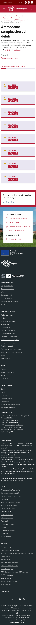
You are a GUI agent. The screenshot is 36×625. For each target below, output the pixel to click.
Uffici (2, 292)
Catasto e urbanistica (8, 330)
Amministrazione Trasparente (14, 16)
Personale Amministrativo (9, 301)
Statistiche (4, 533)
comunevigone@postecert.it (14, 425)
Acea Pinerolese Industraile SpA (11, 562)
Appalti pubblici (6, 324)
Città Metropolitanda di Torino (10, 550)
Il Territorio (4, 395)
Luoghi (3, 392)
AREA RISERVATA (17, 622)
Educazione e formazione (9, 337)
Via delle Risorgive (7, 569)
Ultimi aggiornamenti (7, 530)
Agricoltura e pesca (7, 315)
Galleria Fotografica (7, 398)
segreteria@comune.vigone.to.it (15, 427)
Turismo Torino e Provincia (9, 581)
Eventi (3, 389)
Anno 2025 (12, 176)
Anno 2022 (12, 137)
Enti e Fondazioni (6, 298)
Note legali (4, 521)
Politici (3, 304)
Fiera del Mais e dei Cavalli (9, 566)
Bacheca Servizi (6, 511)
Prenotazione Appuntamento (10, 502)
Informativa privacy (7, 518)
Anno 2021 (12, 124)
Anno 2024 (12, 163)
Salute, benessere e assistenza (11, 349)
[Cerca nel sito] (31, 8)
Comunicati (4, 378)
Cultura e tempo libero (8, 333)
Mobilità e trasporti (7, 346)
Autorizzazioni (5, 327)
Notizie (3, 369)
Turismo (3, 355)
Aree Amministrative (7, 289)
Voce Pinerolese (6, 578)
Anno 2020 (12, 111)
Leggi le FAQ (5, 499)
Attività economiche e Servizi (10, 404)
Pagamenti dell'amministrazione (12, 18)
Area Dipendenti (6, 584)
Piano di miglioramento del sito (11, 496)
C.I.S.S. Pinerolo (6, 556)
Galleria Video (5, 401)
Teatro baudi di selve (7, 372)
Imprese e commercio (8, 343)
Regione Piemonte (7, 547)
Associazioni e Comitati (8, 407)
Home (3, 16)
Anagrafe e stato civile (8, 321)
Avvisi (3, 375)
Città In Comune (26, 610)
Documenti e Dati (6, 295)
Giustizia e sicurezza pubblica (10, 340)
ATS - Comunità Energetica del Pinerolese (14, 572)
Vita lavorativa (5, 358)
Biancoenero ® (19, 617)
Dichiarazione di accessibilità (10, 493)
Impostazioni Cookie (7, 524)
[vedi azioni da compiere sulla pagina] (16, 50)
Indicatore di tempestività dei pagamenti (14, 20)
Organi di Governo (7, 286)
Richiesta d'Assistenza (8, 508)
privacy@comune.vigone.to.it (14, 480)
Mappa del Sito (6, 536)
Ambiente (4, 318)
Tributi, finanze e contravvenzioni (11, 352)
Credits (3, 527)
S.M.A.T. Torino (5, 559)
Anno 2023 (12, 150)
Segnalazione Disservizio (9, 505)
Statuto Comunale (7, 515)
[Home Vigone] (17, 8)
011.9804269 (8, 418)
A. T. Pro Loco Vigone (7, 575)
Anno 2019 (12, 98)
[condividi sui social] (5, 50)
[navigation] (4, 8)
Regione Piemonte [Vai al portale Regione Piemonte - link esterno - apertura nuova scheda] (7, 2)
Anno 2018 (12, 85)
